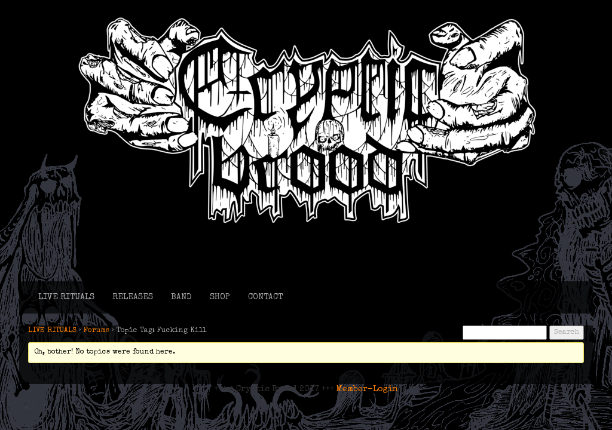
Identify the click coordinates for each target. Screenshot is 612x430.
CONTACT (265, 297)
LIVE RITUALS (66, 297)
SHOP (220, 297)
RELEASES (132, 297)
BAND (181, 297)
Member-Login (367, 389)
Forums (96, 330)
